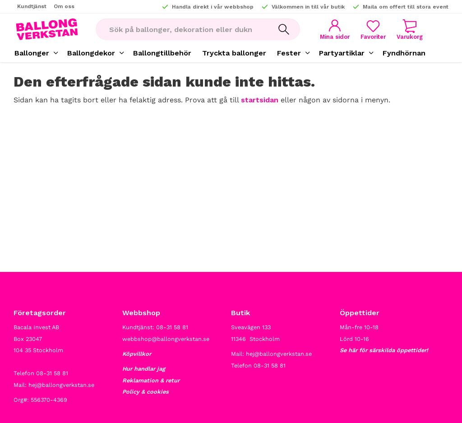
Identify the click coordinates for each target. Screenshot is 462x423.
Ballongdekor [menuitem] (91, 53)
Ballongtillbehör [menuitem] (162, 53)
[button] (373, 29)
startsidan (259, 100)
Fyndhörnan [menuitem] (404, 53)
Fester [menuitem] (289, 53)
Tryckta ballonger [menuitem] (234, 53)
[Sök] (284, 29)
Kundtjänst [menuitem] (31, 6)
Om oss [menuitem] (64, 6)
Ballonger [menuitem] (31, 53)
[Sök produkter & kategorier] (182, 29)
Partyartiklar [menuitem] (342, 53)
